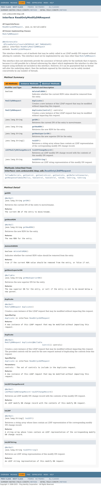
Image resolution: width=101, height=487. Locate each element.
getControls (59, 175)
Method (33, 10)
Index (46, 3)
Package (13, 3)
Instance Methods (29, 84)
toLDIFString (38, 159)
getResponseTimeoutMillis (17, 178)
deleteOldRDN (38, 91)
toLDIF (35, 141)
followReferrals (13, 175)
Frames (31, 7)
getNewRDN (37, 127)
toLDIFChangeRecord (41, 150)
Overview (5, 3)
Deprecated (37, 3)
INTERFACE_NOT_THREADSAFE (37, 44)
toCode (61, 178)
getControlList (43, 175)
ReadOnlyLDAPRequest (13, 27)
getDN (34, 120)
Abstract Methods (51, 84)
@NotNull (9, 198)
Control (46, 110)
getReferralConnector (77, 175)
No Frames (39, 7)
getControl (28, 175)
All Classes (54, 7)
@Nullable (10, 275)
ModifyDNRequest (10, 34)
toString (71, 178)
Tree (28, 3)
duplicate (37, 101)
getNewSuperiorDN (40, 134)
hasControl (38, 178)
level (21, 44)
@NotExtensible (10, 42)
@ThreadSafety (10, 44)
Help (52, 3)
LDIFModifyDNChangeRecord (18, 150)
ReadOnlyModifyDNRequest (33, 47)
